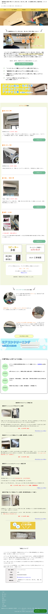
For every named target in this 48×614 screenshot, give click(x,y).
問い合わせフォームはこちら (24, 577)
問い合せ (34, 9)
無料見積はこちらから (40, 610)
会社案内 (43, 9)
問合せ (3, 602)
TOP (5, 9)
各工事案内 (14, 9)
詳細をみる (39, 139)
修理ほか (4, 600)
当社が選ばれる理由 (24, 336)
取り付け (4, 594)
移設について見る (42, 487)
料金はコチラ (24, 272)
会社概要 (4, 606)
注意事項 (40, 364)
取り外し (4, 596)
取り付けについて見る (40, 430)
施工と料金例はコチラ (24, 63)
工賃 (3, 604)
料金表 (24, 9)
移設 (3, 598)
